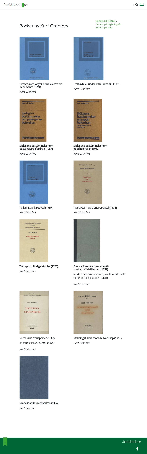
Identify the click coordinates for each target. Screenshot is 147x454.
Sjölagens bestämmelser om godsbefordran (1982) (90, 147)
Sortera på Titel (104, 27)
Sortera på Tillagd (107, 20)
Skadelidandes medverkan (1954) (38, 403)
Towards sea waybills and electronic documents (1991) (40, 85)
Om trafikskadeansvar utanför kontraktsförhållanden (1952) (91, 268)
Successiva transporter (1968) (37, 338)
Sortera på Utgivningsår (108, 24)
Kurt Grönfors (27, 91)
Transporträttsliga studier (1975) (38, 266)
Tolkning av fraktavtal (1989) (35, 207)
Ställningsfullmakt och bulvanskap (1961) (98, 338)
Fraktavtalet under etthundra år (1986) (96, 84)
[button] (135, 4)
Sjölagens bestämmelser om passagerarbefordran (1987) (36, 147)
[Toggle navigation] (141, 5)
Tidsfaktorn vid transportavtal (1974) (95, 207)
